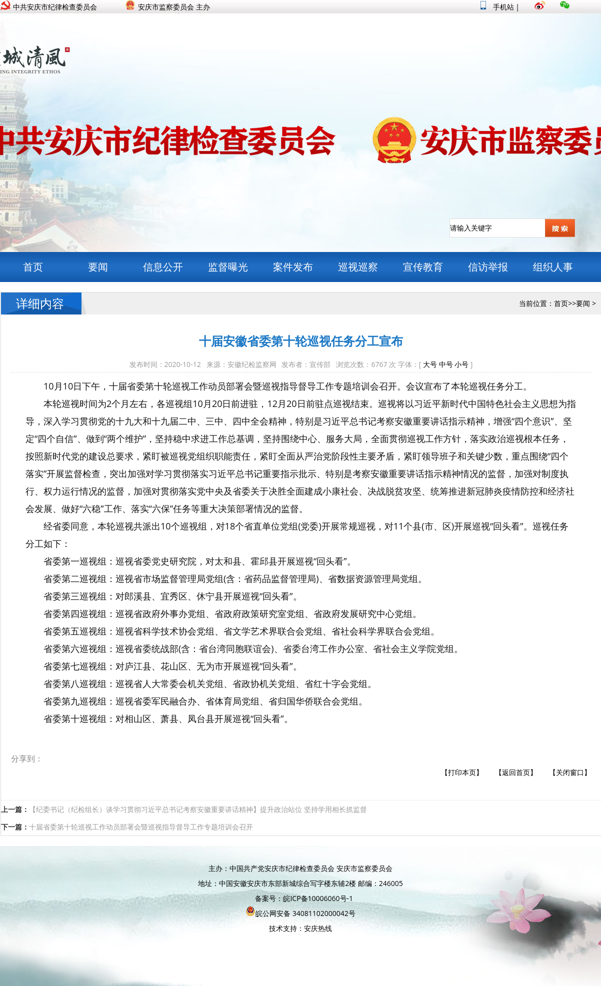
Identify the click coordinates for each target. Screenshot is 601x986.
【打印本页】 (462, 772)
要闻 (98, 267)
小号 (461, 364)
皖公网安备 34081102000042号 (301, 913)
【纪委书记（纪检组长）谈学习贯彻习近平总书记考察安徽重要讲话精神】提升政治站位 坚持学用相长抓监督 (198, 809)
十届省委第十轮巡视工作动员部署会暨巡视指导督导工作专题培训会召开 (141, 827)
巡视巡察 (358, 267)
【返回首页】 (516, 772)
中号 (446, 364)
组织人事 (553, 267)
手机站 (497, 7)
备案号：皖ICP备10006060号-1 (304, 898)
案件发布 (293, 267)
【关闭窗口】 (570, 772)
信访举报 (488, 267)
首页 (33, 267)
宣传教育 (423, 267)
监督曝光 (228, 267)
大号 (430, 364)
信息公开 (163, 267)
